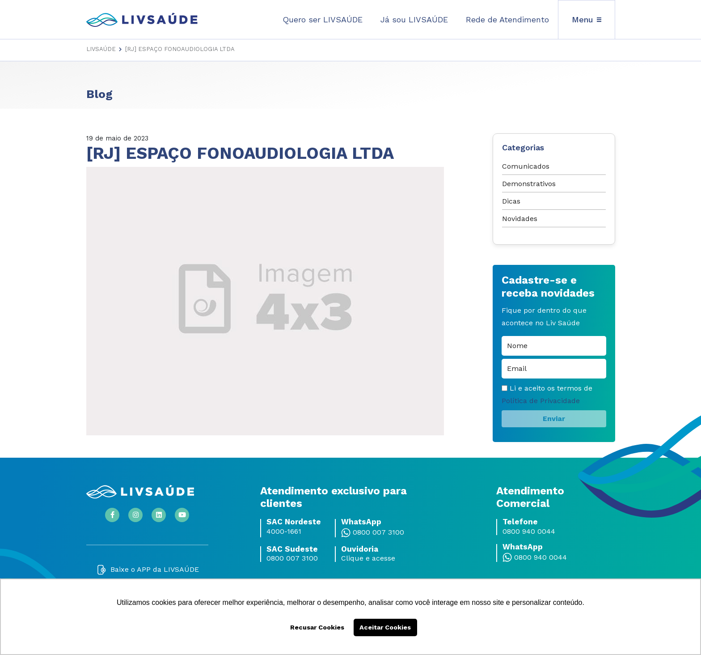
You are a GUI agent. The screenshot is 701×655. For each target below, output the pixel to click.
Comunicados (525, 166)
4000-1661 (283, 531)
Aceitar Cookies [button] (385, 627)
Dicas (511, 201)
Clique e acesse (368, 558)
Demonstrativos (529, 183)
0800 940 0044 (529, 531)
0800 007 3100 (378, 532)
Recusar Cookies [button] (317, 627)
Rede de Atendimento (507, 19)
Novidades (519, 218)
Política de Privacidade (541, 400)
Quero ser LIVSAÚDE (323, 19)
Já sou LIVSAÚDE (414, 19)
